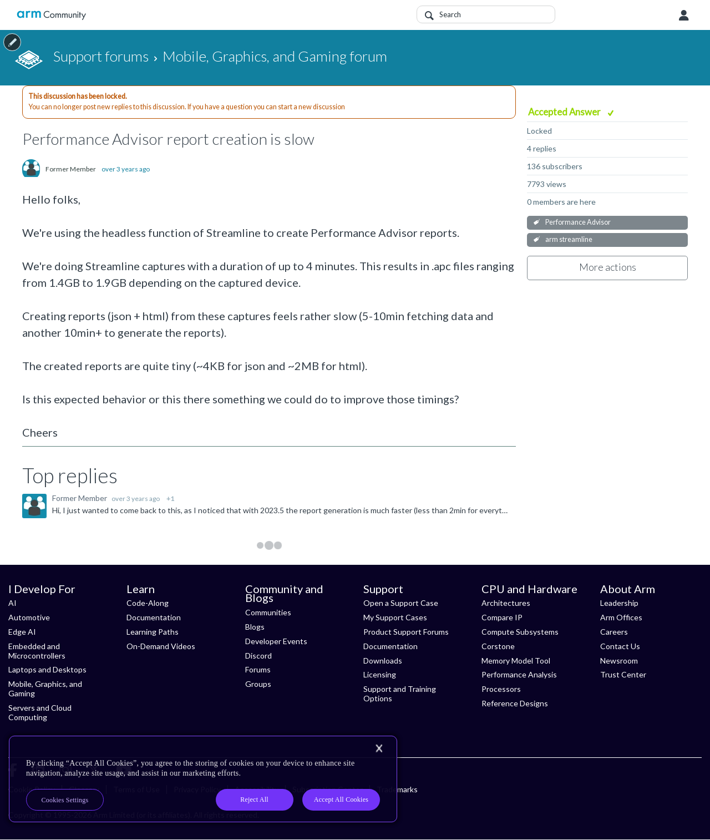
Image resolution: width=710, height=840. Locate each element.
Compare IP (502, 617)
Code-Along (147, 603)
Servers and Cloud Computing (40, 712)
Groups (258, 684)
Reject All (254, 799)
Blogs (255, 626)
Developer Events (276, 641)
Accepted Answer (565, 112)
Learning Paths (152, 631)
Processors (501, 689)
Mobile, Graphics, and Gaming (45, 688)
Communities (268, 612)
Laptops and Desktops (47, 669)
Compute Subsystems (520, 631)
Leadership (619, 603)
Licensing (379, 674)
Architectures (505, 603)
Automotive (29, 617)
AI (12, 603)
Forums (258, 669)
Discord (258, 655)
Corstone (498, 646)
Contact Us (620, 646)
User (683, 15)
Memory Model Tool (515, 660)
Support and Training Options (399, 693)
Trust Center (623, 674)
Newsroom (619, 660)
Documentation (153, 617)
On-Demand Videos (160, 646)
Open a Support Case (400, 603)
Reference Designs (514, 703)
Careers (614, 631)
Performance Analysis (519, 674)
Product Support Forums (406, 631)
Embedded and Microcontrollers (36, 650)
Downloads (382, 660)
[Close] (379, 748)
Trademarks (397, 789)
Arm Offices (621, 617)
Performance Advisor (578, 222)
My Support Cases (395, 617)
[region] (203, 779)
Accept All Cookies (341, 799)
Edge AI (22, 631)
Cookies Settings (65, 800)
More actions (607, 267)
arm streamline (568, 239)
